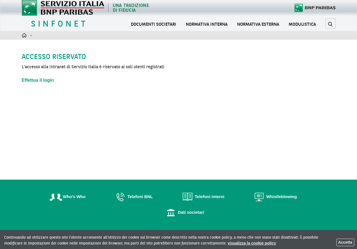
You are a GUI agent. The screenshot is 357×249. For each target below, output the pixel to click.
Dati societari (184, 212)
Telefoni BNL (133, 196)
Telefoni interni (202, 196)
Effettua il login (38, 80)
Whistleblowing (274, 196)
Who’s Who (67, 196)
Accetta (345, 242)
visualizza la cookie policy (252, 243)
